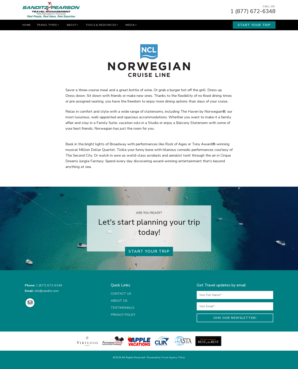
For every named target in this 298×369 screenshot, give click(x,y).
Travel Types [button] (47, 25)
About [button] (71, 25)
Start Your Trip (254, 25)
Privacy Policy (123, 315)
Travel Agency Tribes (173, 357)
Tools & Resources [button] (101, 25)
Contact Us (121, 293)
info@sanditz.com (47, 291)
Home (26, 25)
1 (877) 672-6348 (253, 11)
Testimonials (122, 308)
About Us (119, 301)
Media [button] (130, 25)
